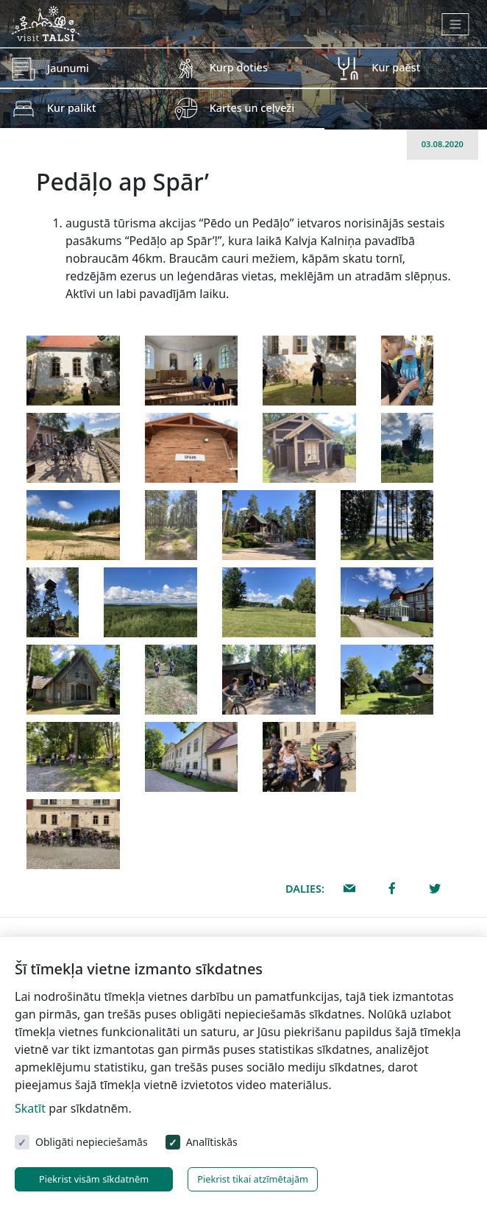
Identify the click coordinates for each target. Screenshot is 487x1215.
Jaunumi (68, 68)
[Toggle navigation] (455, 24)
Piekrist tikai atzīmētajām (252, 1179)
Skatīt (30, 1108)
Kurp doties (239, 67)
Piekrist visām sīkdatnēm (94, 1179)
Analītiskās (212, 1142)
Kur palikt (71, 108)
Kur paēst (396, 67)
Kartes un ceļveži (252, 108)
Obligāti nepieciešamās (91, 1142)
